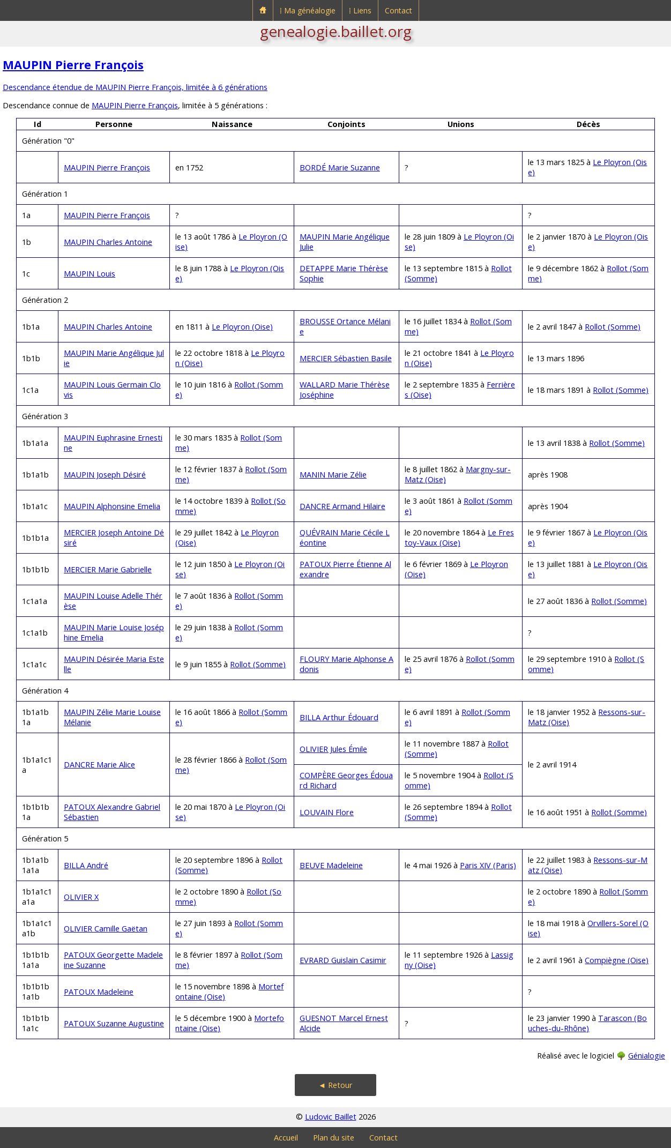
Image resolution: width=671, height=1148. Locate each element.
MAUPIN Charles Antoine (108, 242)
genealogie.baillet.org (336, 31)
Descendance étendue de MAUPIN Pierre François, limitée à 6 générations (135, 87)
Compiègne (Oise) (616, 960)
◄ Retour (335, 1085)
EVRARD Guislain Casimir (343, 960)
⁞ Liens (360, 10)
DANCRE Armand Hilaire (342, 506)
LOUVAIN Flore (327, 812)
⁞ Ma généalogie (308, 10)
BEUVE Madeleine (331, 865)
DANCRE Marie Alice (99, 764)
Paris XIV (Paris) (488, 865)
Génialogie (646, 1055)
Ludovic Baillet (330, 1117)
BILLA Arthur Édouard (339, 717)
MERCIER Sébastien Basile (346, 358)
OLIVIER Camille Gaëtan (105, 928)
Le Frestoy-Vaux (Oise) (459, 537)
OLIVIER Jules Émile (333, 749)
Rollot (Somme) (612, 327)
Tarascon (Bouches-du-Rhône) (587, 1023)
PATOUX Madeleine (98, 992)
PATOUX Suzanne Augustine (114, 1023)
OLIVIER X (81, 897)
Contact (398, 10)
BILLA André (86, 865)
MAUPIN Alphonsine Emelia (112, 506)
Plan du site (333, 1137)
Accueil (286, 1137)
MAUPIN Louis (89, 274)
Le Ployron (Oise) (242, 327)
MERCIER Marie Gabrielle (108, 569)
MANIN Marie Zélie (333, 474)
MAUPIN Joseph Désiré (105, 474)
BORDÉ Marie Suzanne (340, 167)
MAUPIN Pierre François (73, 64)
